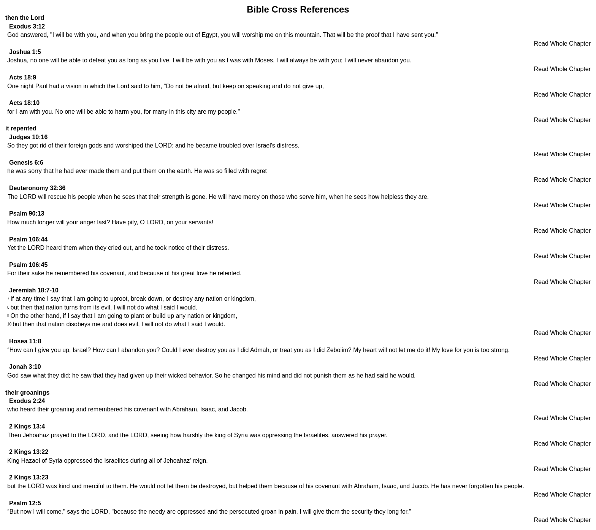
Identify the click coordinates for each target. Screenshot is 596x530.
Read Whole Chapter (562, 43)
